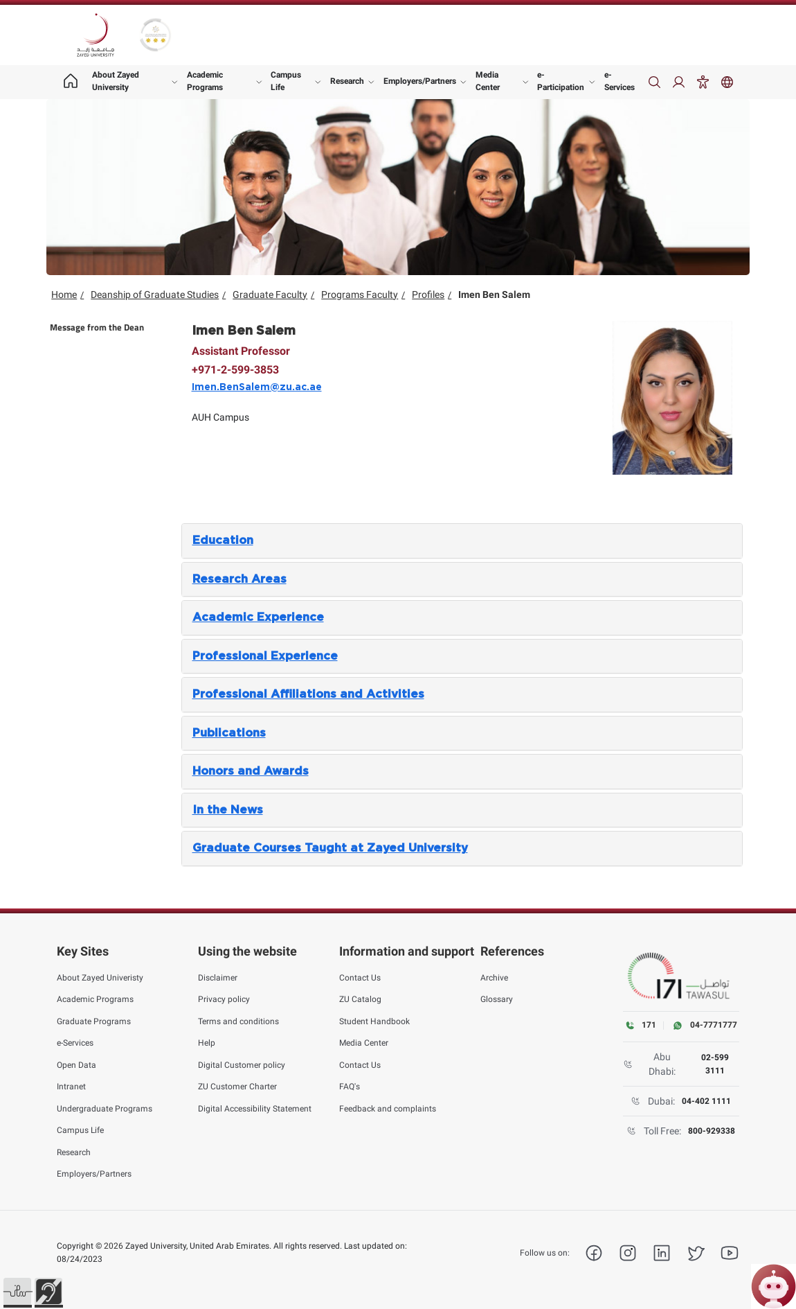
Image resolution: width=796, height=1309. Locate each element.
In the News (227, 810)
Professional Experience (265, 656)
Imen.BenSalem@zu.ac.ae (257, 387)
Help (206, 1043)
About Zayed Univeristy (100, 978)
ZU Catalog (360, 999)
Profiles (428, 294)
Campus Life (286, 81)
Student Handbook (374, 1021)
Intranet (71, 1086)
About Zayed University (115, 81)
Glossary (496, 999)
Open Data (76, 1065)
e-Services (619, 81)
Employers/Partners (419, 81)
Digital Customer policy (241, 1065)
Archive (494, 978)
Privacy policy (224, 999)
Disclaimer (217, 978)
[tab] (462, 540)
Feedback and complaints (387, 1109)
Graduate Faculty (270, 294)
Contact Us (360, 978)
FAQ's (349, 1086)
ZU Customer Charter (237, 1086)
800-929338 (711, 1131)
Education (222, 540)
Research (347, 81)
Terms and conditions (238, 1021)
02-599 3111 (715, 1064)
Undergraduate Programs (104, 1109)
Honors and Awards (250, 771)
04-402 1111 (706, 1101)
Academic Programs (205, 81)
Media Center (488, 81)
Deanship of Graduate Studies (155, 294)
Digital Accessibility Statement (254, 1109)
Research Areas (239, 579)
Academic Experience (258, 617)
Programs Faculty (359, 294)
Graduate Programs (94, 1021)
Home (64, 294)
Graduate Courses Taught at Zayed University (330, 848)
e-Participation (560, 81)
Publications (229, 733)
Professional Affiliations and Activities (308, 694)
